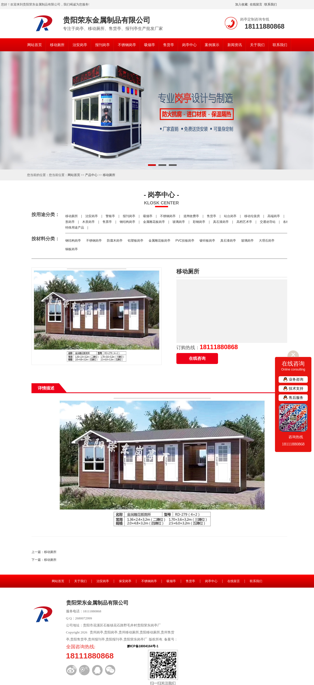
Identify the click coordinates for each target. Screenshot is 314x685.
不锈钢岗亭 (127, 45)
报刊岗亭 (102, 45)
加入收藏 (241, 4)
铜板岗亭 (71, 249)
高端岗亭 (274, 216)
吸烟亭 (149, 45)
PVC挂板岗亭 (185, 240)
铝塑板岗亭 (135, 240)
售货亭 (168, 45)
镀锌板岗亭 (207, 240)
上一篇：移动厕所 (43, 552)
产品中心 (91, 175)
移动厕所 (57, 45)
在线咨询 (197, 358)
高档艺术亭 (244, 222)
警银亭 (110, 216)
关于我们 (257, 45)
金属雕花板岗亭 (154, 222)
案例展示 (212, 45)
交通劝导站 (267, 222)
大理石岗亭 (266, 240)
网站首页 (34, 45)
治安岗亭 (80, 45)
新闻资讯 (234, 45)
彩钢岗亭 (199, 222)
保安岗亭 (125, 581)
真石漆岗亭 (221, 222)
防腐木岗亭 (115, 240)
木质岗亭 (88, 222)
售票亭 (107, 222)
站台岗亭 (230, 216)
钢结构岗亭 (127, 222)
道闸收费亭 (191, 216)
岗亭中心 (189, 45)
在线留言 (256, 4)
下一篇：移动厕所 (43, 560)
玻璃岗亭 (179, 222)
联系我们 (270, 4)
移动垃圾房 (252, 216)
